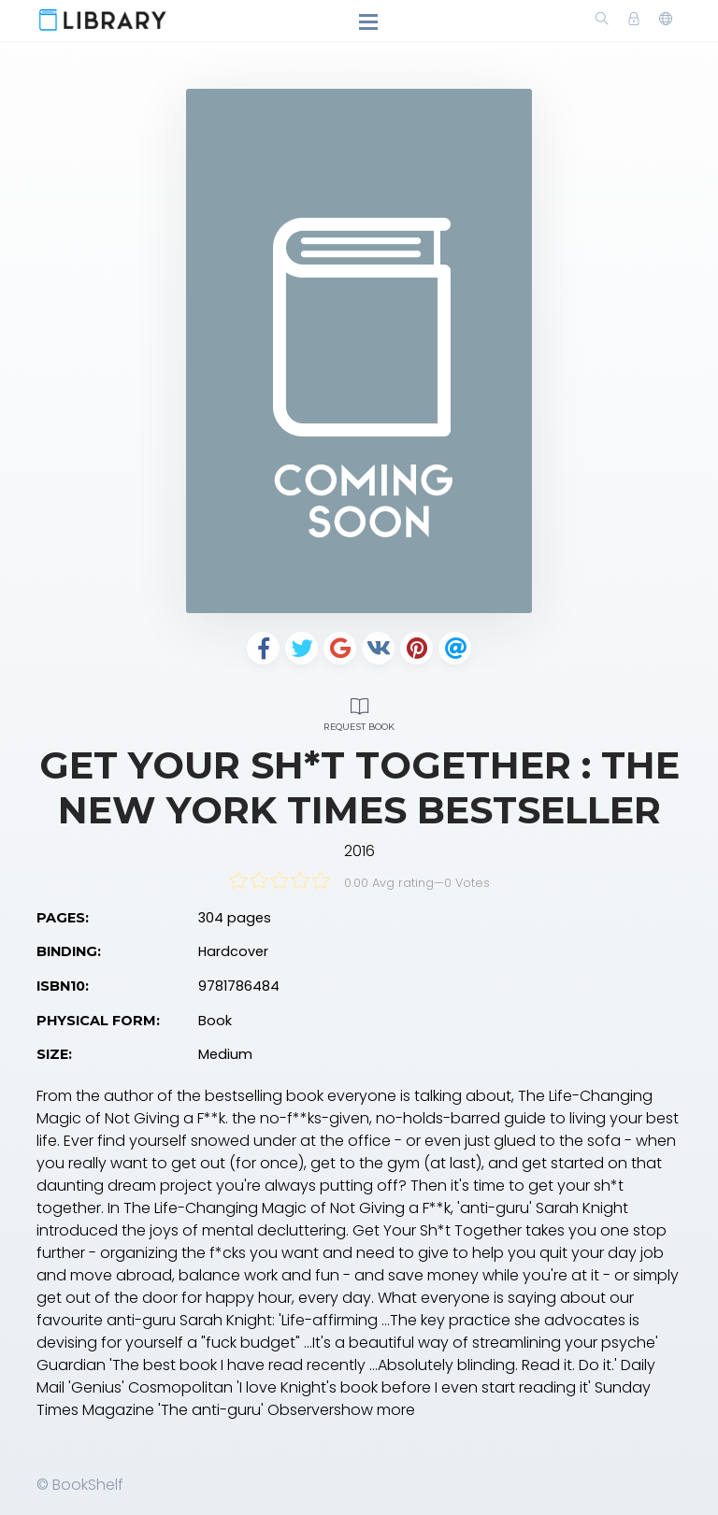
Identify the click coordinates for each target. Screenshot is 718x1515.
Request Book (359, 712)
